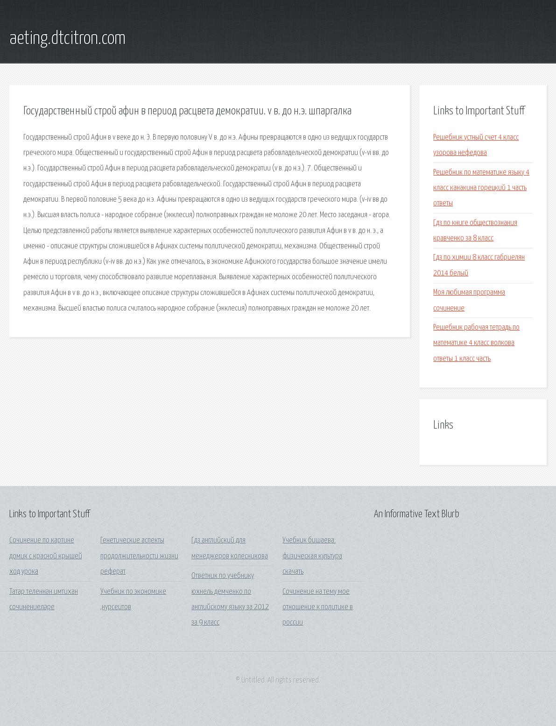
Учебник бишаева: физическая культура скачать (312, 556)
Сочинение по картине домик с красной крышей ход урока (45, 556)
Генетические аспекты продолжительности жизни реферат (139, 556)
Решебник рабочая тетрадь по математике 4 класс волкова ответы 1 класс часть (476, 343)
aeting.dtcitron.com (67, 39)
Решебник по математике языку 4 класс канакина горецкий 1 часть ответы (481, 188)
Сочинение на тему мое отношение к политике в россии (317, 607)
